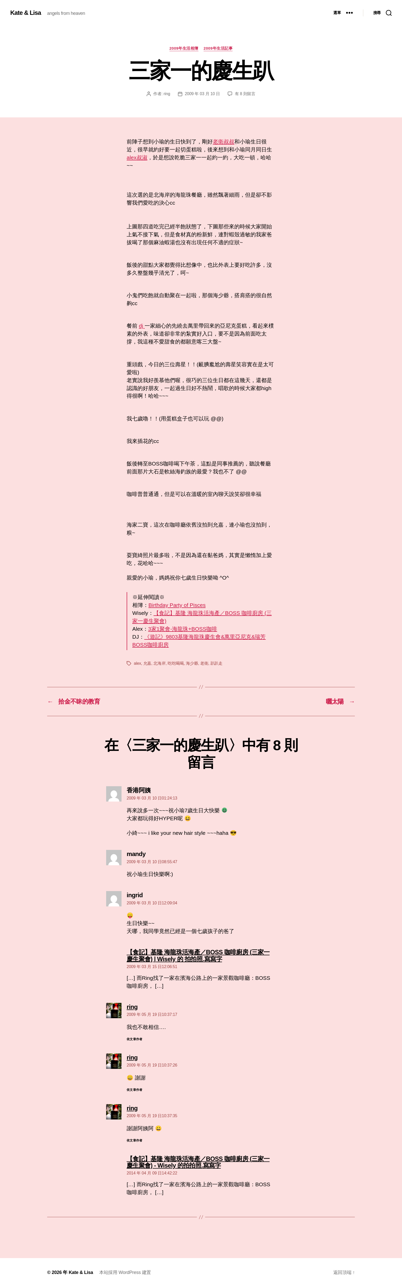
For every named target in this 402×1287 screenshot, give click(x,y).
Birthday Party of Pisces (177, 605)
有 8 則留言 (245, 94)
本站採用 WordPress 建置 (125, 1272)
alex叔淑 (137, 157)
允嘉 (147, 663)
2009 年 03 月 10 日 (202, 94)
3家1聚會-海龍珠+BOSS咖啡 (182, 629)
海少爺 (192, 663)
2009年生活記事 (218, 48)
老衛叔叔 (223, 142)
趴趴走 (216, 663)
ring (167, 94)
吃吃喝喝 (176, 663)
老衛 (204, 663)
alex (137, 663)
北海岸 (159, 663)
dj (142, 326)
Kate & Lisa (25, 13)
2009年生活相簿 (183, 48)
